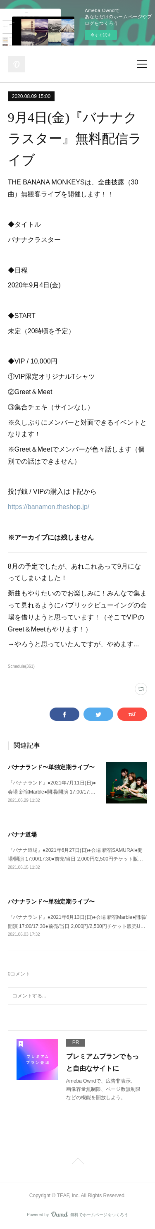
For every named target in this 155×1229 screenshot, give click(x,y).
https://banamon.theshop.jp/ (48, 506)
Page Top (77, 1162)
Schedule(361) (21, 666)
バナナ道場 (22, 834)
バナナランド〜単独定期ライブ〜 (51, 767)
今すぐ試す (101, 35)
